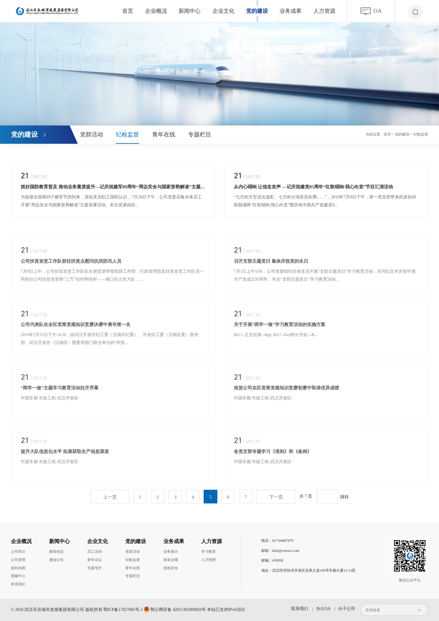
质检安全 (170, 568)
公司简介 (18, 551)
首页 (127, 11)
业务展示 (170, 551)
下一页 (276, 496)
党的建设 (257, 11)
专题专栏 (94, 568)
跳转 (344, 497)
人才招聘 (208, 560)
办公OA (323, 608)
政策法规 (170, 560)
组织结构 (18, 568)
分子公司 (346, 608)
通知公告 (56, 560)
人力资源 (324, 11)
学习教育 (208, 551)
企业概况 (156, 11)
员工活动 (94, 551)
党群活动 (91, 134)
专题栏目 (199, 134)
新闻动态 (56, 551)
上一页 (110, 496)
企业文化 (223, 11)
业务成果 (291, 11)
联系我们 (18, 584)
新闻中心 (190, 11)
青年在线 (163, 134)
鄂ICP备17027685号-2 (123, 609)
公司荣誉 (18, 560)
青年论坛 (94, 560)
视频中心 (18, 576)
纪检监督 (127, 134)
